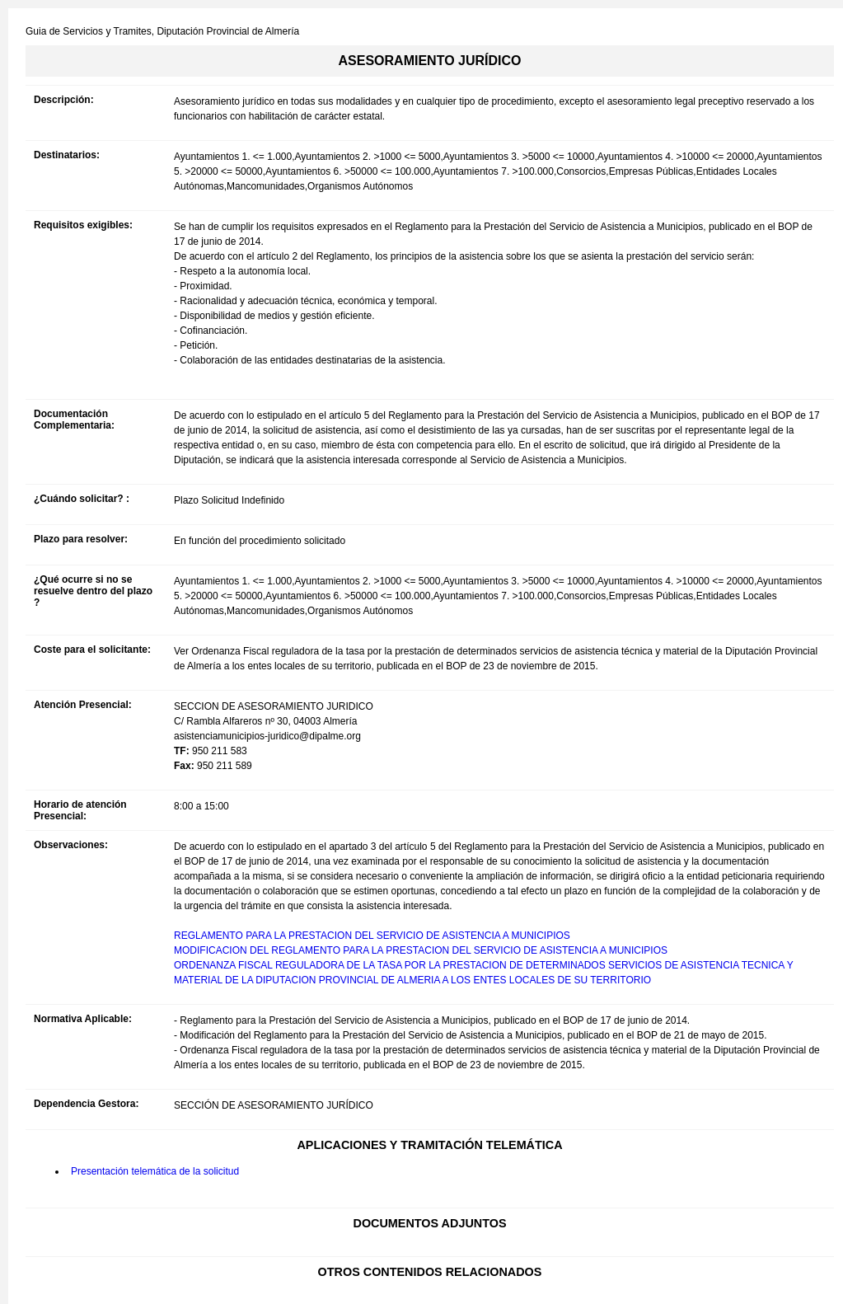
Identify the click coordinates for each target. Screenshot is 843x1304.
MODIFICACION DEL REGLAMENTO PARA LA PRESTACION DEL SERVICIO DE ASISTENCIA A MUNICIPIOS (420, 950)
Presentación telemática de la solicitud (155, 1171)
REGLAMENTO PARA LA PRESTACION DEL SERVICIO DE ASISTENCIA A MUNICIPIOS (372, 935)
